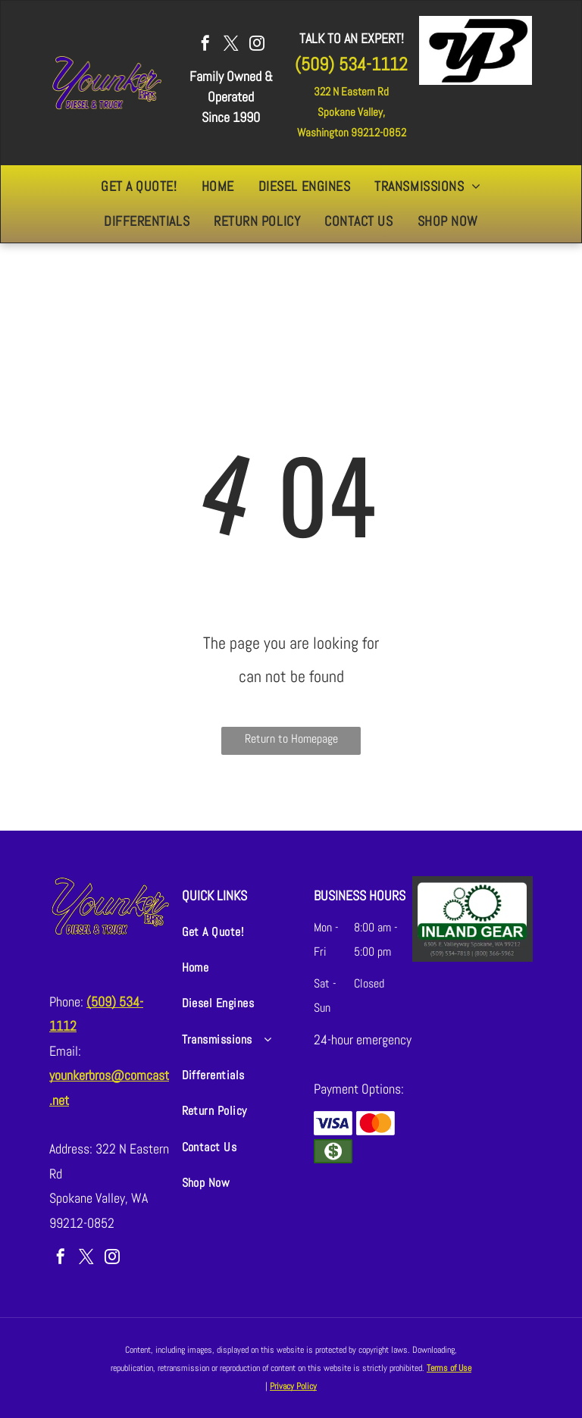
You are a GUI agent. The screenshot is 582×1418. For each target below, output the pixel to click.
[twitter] (231, 45)
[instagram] (257, 45)
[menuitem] (139, 186)
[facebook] (205, 45)
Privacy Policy (293, 1386)
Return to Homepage (291, 739)
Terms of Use (449, 1368)
